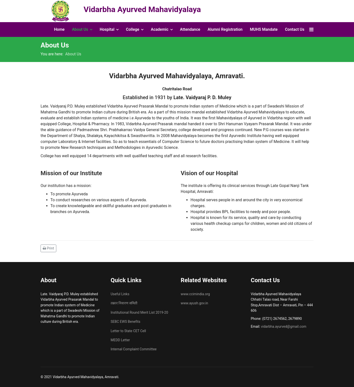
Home (59, 29)
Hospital (107, 29)
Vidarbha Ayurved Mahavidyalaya (142, 9)
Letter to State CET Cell (128, 331)
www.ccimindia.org (195, 294)
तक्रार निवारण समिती (124, 303)
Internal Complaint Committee (134, 349)
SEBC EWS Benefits (125, 322)
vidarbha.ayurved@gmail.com (283, 326)
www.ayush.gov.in (194, 303)
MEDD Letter (120, 340)
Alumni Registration (224, 29)
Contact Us (294, 29)
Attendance (190, 29)
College (132, 29)
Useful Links (120, 294)
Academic (159, 29)
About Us (80, 29)
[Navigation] (311, 29)
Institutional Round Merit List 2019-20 (139, 312)
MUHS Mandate (264, 29)
